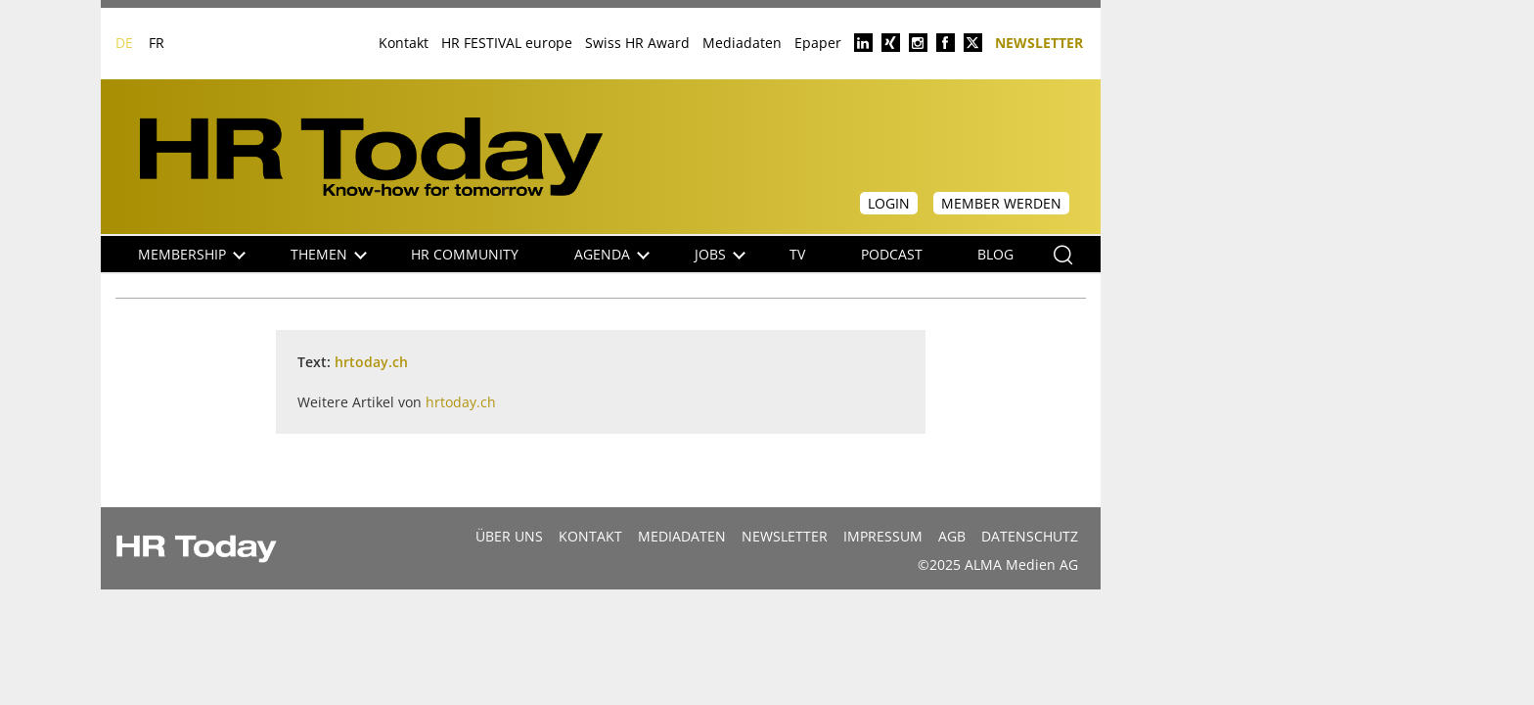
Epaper (817, 42)
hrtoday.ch (371, 361)
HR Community (465, 254)
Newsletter (1039, 41)
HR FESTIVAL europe (506, 42)
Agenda (612, 254)
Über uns (509, 536)
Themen (329, 254)
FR (156, 42)
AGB (952, 536)
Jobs (720, 254)
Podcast (892, 254)
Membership (192, 254)
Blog (995, 254)
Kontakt (404, 42)
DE (124, 42)
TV (797, 254)
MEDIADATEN (682, 536)
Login (889, 203)
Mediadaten (742, 42)
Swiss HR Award (637, 42)
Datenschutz (1029, 536)
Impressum (883, 536)
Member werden (1001, 203)
